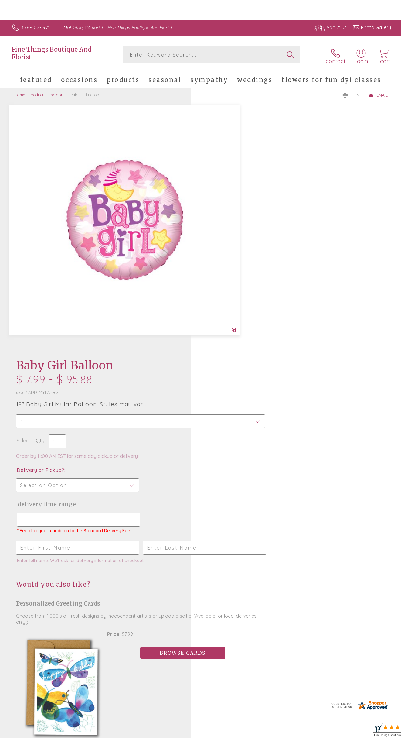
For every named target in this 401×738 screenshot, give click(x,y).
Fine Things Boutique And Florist (51, 53)
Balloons (57, 92)
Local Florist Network (337, 731)
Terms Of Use (258, 731)
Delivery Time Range (231, 247)
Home (20, 92)
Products (37, 92)
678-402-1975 (36, 27)
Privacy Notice (293, 731)
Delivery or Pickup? (225, 213)
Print (352, 93)
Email (378, 93)
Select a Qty (215, 183)
